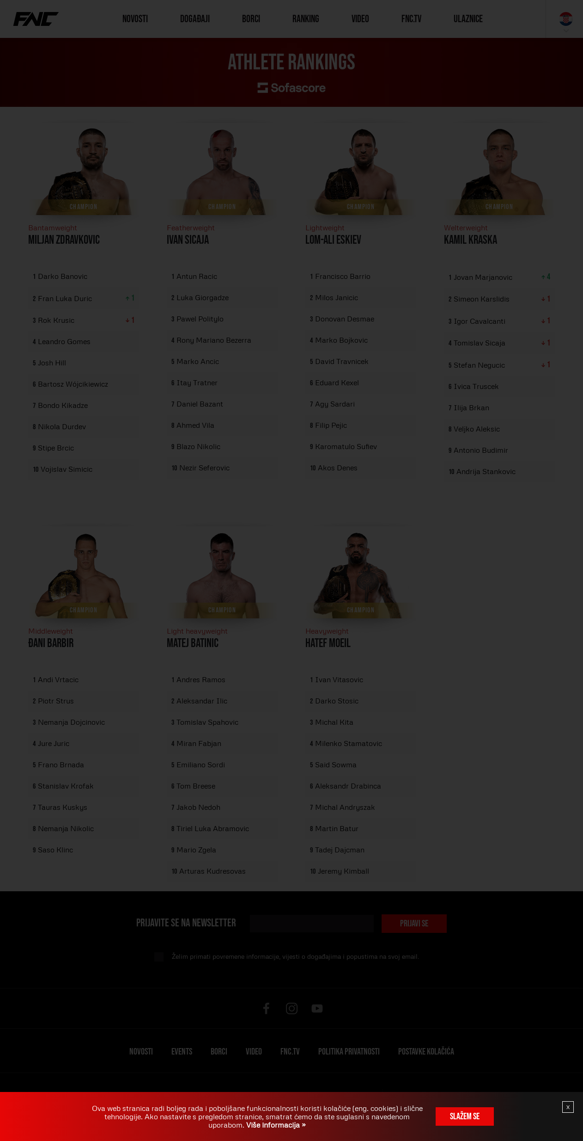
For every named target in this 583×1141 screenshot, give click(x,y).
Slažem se (465, 1116)
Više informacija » (275, 1124)
